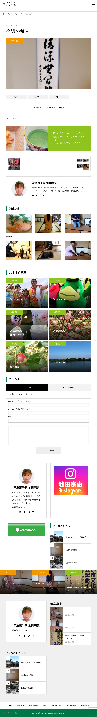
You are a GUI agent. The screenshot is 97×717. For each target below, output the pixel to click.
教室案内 (20, 706)
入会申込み (85, 706)
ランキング (56, 706)
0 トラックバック (70, 387)
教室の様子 (14, 41)
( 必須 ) (19, 401)
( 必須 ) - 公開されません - (20, 409)
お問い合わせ (71, 706)
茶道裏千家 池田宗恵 (26, 487)
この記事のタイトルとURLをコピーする (48, 108)
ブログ (45, 706)
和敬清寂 (14, 280)
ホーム (10, 706)
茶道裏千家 (33, 706)
